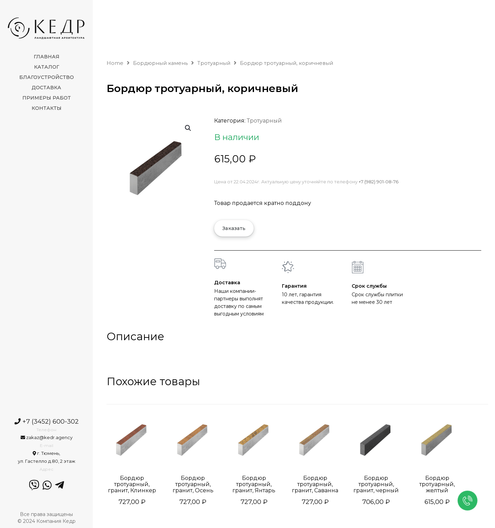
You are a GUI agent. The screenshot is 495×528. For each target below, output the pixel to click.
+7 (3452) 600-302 (46, 421)
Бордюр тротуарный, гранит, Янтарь (253, 484)
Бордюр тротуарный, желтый (437, 484)
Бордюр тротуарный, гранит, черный (376, 484)
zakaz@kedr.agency (47, 437)
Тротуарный (213, 63)
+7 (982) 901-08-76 (378, 181)
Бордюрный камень (160, 63)
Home (115, 63)
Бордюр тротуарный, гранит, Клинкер (132, 484)
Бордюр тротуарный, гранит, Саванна (315, 484)
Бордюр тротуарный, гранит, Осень (193, 484)
